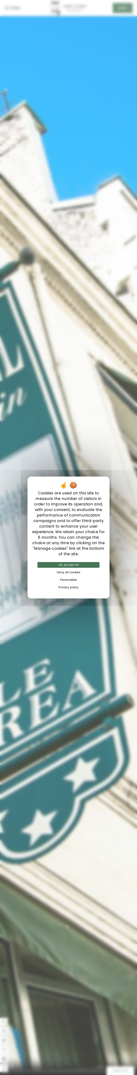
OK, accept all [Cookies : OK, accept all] (68, 565)
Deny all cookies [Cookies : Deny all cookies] (68, 572)
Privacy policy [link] (68, 587)
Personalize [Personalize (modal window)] (68, 580)
